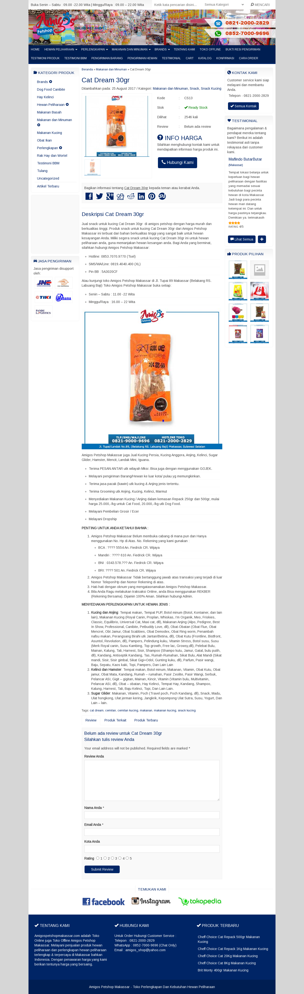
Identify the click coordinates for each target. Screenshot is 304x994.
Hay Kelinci (45, 97)
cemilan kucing (128, 710)
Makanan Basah (49, 112)
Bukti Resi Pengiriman (243, 49)
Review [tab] (91, 720)
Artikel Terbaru (48, 186)
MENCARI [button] (260, 5)
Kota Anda (92, 841)
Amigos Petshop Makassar (109, 987)
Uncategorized (48, 178)
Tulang (42, 171)
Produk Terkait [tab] (115, 720)
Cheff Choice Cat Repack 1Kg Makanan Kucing (233, 949)
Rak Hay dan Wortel (52, 155)
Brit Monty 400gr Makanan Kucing (223, 970)
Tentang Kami (184, 49)
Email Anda (92, 825)
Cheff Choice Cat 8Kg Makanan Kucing (227, 963)
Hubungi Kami (178, 162)
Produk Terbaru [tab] (146, 720)
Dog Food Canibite (51, 89)
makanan (146, 710)
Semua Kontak (243, 106)
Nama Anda (93, 808)
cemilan (110, 710)
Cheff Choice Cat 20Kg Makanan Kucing (228, 956)
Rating (89, 858)
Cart (190, 58)
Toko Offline (210, 49)
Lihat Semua (241, 239)
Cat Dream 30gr (106, 80)
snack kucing (187, 710)
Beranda (87, 69)
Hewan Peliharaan (59, 49)
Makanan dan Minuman (129, 49)
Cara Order (248, 58)
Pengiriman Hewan (142, 58)
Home (35, 49)
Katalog (205, 58)
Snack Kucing (211, 88)
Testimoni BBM (75, 58)
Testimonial (171, 58)
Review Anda (94, 756)
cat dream (97, 710)
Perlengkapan (93, 49)
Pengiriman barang (107, 58)
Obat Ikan (44, 140)
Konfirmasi (225, 58)
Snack (194, 88)
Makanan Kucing (49, 133)
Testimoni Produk (45, 58)
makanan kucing (165, 710)
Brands (161, 49)
